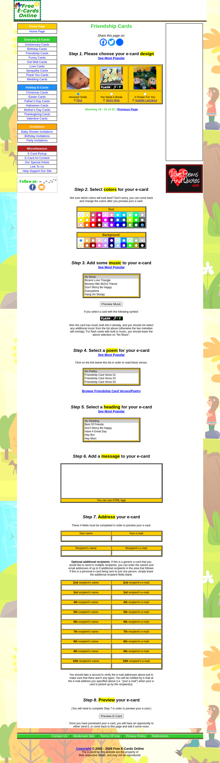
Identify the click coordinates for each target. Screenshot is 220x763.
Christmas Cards (37, 92)
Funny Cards (37, 57)
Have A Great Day (113, 431)
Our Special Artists (37, 162)
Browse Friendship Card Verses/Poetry (112, 391)
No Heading (113, 421)
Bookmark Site (83, 742)
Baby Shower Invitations (37, 131)
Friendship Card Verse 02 (113, 378)
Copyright (83, 755)
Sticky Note (114, 100)
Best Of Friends (113, 424)
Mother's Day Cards (37, 110)
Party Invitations (37, 140)
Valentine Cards (37, 118)
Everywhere (113, 291)
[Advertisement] (124, 10)
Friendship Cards (37, 53)
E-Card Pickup (37, 153)
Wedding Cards (37, 79)
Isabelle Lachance (147, 100)
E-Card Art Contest (37, 158)
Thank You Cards (37, 75)
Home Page (37, 31)
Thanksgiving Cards (37, 114)
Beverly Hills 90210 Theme (113, 284)
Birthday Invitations (37, 136)
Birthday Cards (37, 49)
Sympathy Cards (37, 70)
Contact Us (59, 742)
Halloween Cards (37, 105)
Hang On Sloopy (113, 294)
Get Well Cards (37, 62)
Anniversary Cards (37, 44)
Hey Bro (113, 435)
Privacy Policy (136, 742)
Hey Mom (113, 438)
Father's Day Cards (37, 101)
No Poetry (113, 371)
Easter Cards (37, 97)
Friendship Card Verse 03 (113, 382)
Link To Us (37, 166)
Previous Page (129, 109)
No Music (113, 277)
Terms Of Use (110, 742)
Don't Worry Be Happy (113, 287)
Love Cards (37, 66)
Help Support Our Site (37, 171)
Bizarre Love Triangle (113, 280)
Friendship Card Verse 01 (113, 375)
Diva (80, 100)
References (160, 742)
